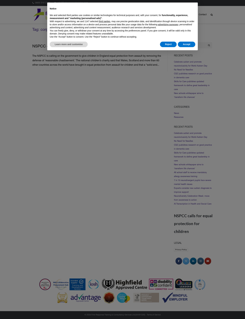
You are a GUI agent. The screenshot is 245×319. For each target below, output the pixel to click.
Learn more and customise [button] (69, 44)
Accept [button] (186, 44)
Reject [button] (168, 44)
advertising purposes (168, 24)
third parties (104, 21)
